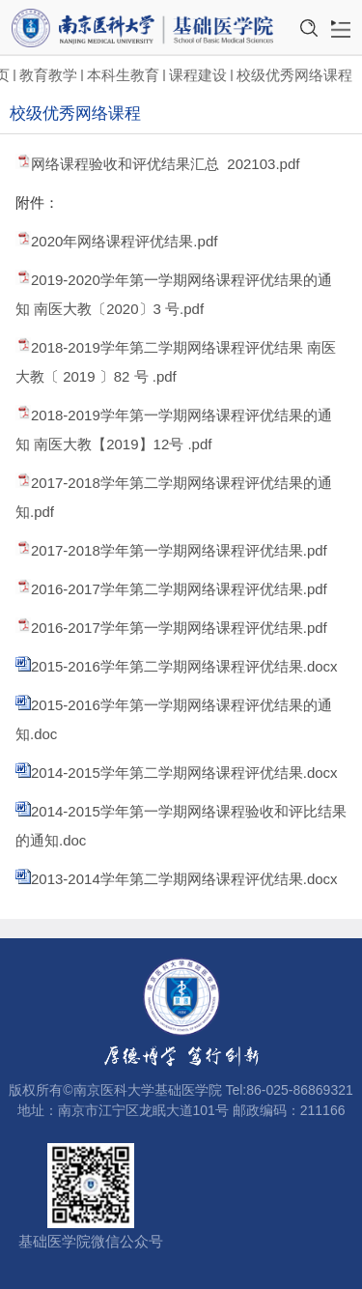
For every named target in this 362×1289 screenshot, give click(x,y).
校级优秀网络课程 (294, 75)
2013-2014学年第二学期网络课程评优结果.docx (184, 879)
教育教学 (48, 75)
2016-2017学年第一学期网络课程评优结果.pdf (179, 627)
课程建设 (198, 75)
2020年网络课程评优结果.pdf (124, 241)
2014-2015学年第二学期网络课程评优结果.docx (184, 772)
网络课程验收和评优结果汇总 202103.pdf (165, 164)
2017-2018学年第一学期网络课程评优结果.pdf (179, 550)
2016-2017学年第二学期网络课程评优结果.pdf (179, 589)
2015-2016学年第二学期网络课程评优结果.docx (184, 666)
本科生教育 (123, 75)
